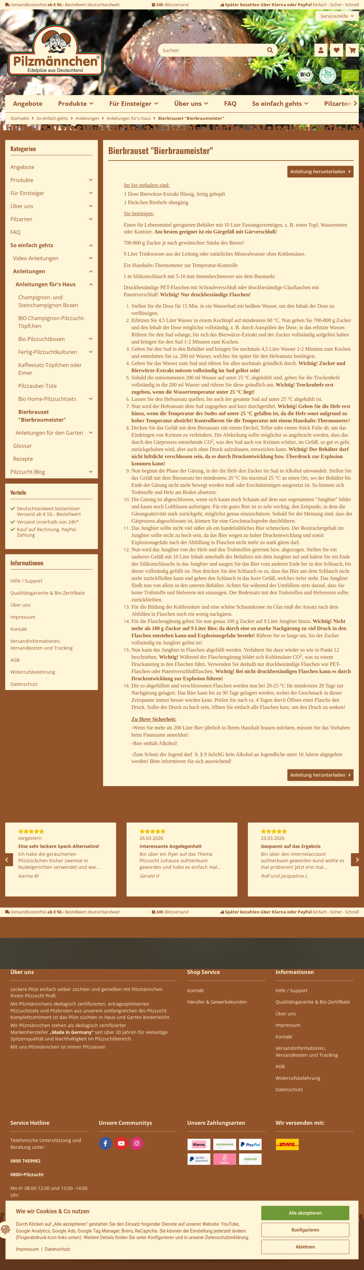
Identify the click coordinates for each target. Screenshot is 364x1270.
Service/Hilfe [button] (334, 16)
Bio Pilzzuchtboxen (41, 339)
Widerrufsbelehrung (32, 672)
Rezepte (23, 458)
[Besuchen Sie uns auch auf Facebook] (105, 1143)
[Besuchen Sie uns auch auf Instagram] (136, 1143)
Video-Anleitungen (35, 258)
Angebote (22, 167)
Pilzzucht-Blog (27, 471)
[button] (320, 50)
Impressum (27, 1250)
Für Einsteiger (27, 193)
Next (357, 859)
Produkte (21, 180)
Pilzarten (21, 219)
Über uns (21, 206)
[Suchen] (210, 50)
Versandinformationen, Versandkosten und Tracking (41, 644)
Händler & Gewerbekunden (217, 1002)
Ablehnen (305, 1244)
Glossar (22, 445)
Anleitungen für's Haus (46, 284)
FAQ (230, 103)
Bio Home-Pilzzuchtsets (47, 398)
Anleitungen (29, 271)
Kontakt (18, 629)
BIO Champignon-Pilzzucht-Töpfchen (51, 322)
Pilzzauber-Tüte (37, 385)
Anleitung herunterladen (318, 171)
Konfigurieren (305, 1227)
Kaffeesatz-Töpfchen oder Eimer (50, 368)
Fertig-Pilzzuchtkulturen (47, 352)
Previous (6, 859)
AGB (15, 660)
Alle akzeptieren (305, 1210)
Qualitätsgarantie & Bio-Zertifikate (47, 593)
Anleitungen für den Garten (49, 432)
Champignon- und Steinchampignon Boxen (48, 301)
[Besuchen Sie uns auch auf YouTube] (121, 1143)
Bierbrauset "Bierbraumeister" (42, 415)
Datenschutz (57, 1250)
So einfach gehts (31, 245)
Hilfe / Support (26, 581)
